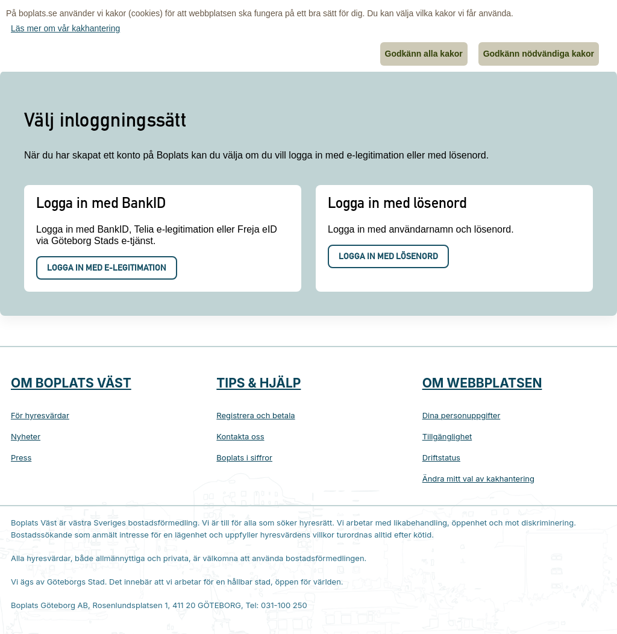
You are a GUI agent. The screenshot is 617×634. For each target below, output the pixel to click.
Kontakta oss (240, 436)
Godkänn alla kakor (424, 53)
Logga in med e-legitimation (106, 269)
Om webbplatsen (482, 383)
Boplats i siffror (244, 457)
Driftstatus (441, 457)
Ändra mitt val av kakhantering (478, 478)
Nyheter (25, 436)
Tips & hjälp (258, 383)
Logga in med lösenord (388, 257)
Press (21, 457)
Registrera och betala (255, 415)
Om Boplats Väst (71, 383)
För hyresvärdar (40, 415)
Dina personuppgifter (461, 415)
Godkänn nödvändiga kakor (538, 53)
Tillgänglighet (447, 436)
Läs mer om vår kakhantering (65, 28)
